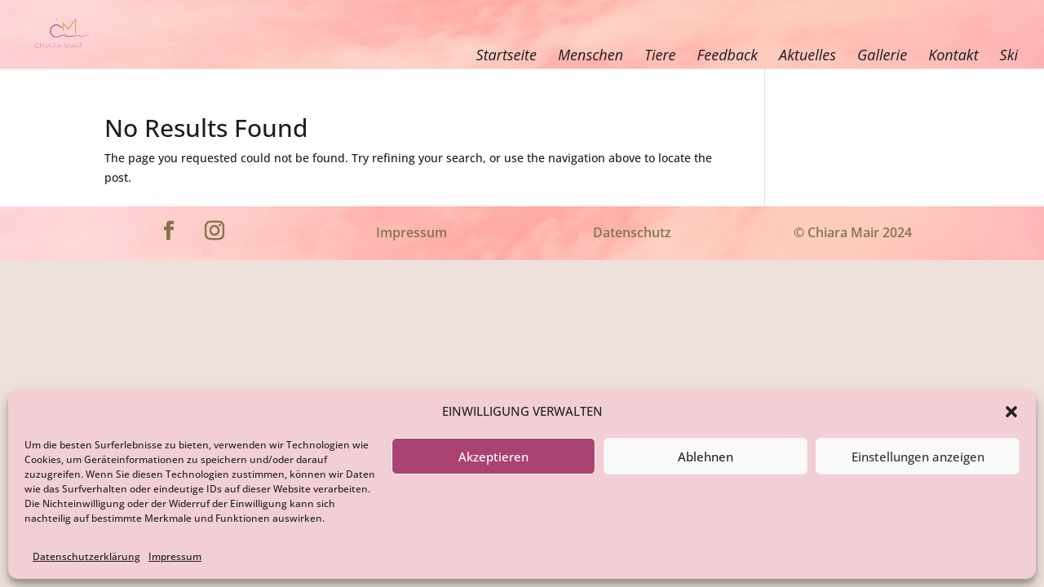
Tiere (660, 54)
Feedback (727, 54)
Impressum (174, 556)
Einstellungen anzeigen (918, 456)
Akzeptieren (493, 456)
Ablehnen (705, 456)
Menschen (590, 54)
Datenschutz (632, 232)
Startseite (506, 54)
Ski (1009, 54)
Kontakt (953, 54)
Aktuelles (807, 54)
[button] (1011, 412)
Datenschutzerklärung (86, 556)
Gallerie (882, 54)
